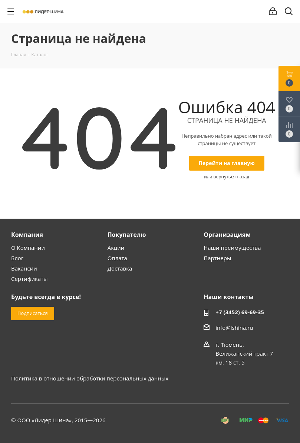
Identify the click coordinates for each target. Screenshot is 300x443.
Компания (27, 235)
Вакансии (24, 268)
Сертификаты (29, 278)
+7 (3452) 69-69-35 (239, 312)
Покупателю (127, 235)
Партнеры (217, 258)
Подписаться (32, 313)
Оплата (117, 258)
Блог (17, 258)
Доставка (120, 268)
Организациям (227, 235)
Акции (116, 247)
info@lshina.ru (234, 327)
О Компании (28, 247)
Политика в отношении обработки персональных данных (89, 378)
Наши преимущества (232, 247)
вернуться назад (231, 177)
